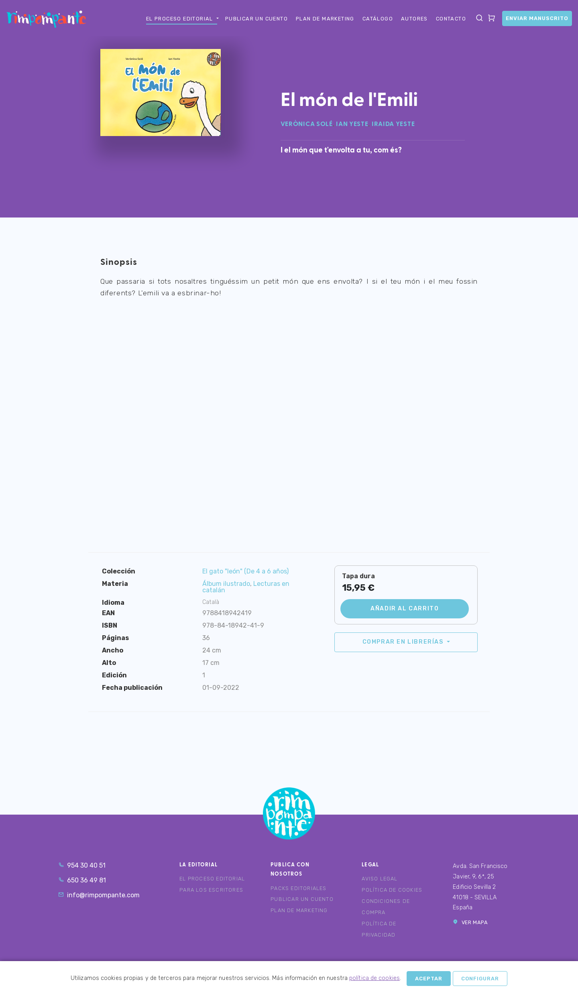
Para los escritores (211, 890)
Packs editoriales (298, 888)
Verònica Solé (307, 124)
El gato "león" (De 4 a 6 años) (245, 571)
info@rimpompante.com (99, 895)
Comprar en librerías (404, 641)
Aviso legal (379, 879)
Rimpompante (46, 19)
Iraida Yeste (393, 124)
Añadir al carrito (404, 608)
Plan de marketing (325, 19)
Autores (414, 19)
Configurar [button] (480, 979)
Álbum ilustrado (226, 583)
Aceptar (428, 979)
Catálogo (377, 19)
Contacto (451, 19)
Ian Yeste (352, 124)
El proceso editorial (179, 19)
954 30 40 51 (82, 865)
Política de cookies (392, 890)
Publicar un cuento (256, 19)
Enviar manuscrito (537, 18)
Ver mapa (470, 922)
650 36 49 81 (82, 880)
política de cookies (374, 978)
